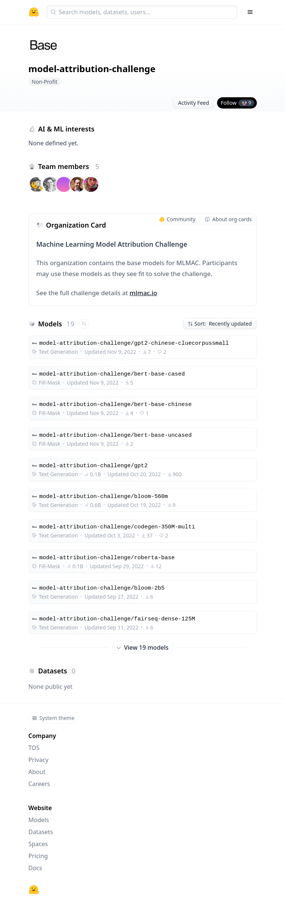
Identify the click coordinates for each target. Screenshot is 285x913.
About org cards (228, 219)
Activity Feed (193, 102)
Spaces (38, 844)
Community (177, 219)
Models (39, 820)
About (37, 772)
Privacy (38, 760)
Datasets (41, 832)
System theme (53, 717)
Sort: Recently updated (220, 323)
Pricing (38, 856)
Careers (39, 784)
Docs (35, 868)
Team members (69, 166)
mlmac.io (143, 292)
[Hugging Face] (34, 889)
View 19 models (142, 647)
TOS (34, 748)
